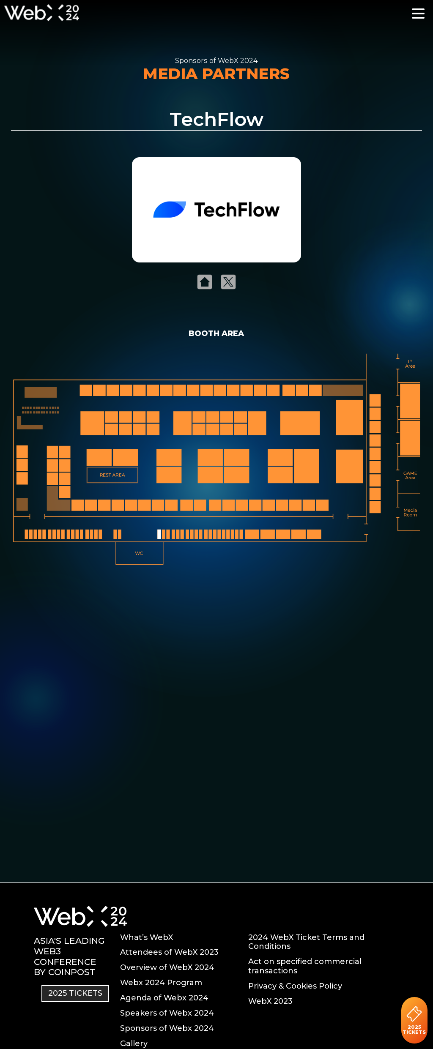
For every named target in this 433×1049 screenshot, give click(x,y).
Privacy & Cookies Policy (295, 986)
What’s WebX (146, 937)
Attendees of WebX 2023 (169, 952)
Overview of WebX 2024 (167, 967)
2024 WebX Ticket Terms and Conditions (306, 942)
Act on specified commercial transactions (305, 966)
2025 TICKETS (414, 1020)
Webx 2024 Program (161, 982)
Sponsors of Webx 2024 (167, 1028)
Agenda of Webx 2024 (164, 998)
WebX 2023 (270, 1001)
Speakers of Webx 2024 (167, 1013)
